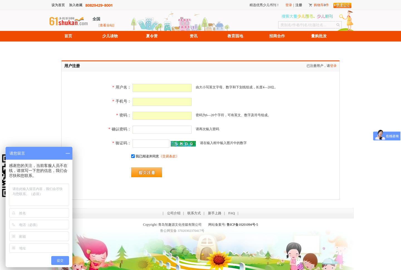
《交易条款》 (169, 156)
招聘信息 (68, 47)
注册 (298, 5)
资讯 (193, 36)
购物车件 (321, 5)
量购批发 (319, 36)
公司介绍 (173, 213)
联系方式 (194, 213)
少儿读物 (110, 36)
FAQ (231, 213)
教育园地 (235, 36)
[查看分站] (106, 25)
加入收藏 (75, 5)
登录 (288, 5)
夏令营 (152, 36)
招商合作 (277, 36)
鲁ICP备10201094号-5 (242, 225)
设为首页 (58, 5)
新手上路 (214, 213)
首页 (68, 36)
